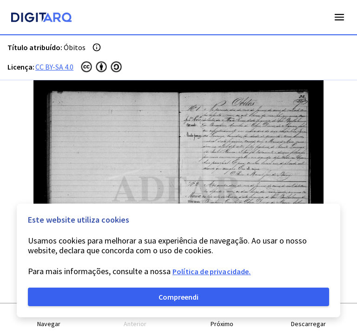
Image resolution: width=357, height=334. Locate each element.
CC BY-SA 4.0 (54, 66)
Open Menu (339, 17)
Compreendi (178, 297)
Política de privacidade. (211, 271)
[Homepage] (41, 19)
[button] (49, 319)
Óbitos (75, 47)
